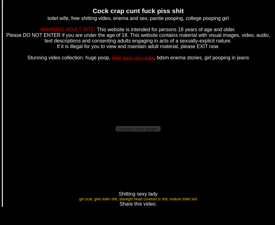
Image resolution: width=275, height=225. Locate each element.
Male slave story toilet (133, 57)
